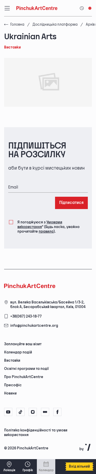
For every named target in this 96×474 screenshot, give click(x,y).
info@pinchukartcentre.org (34, 325)
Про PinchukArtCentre (23, 377)
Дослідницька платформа (55, 24)
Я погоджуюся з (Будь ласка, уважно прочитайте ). (48, 226)
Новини (10, 393)
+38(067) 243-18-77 (26, 316)
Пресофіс (13, 385)
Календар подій (18, 352)
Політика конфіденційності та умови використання (35, 432)
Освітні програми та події (26, 369)
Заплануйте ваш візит (22, 344)
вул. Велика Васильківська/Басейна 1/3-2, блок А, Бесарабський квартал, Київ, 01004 (48, 304)
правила (46, 231)
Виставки (12, 360)
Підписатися (71, 202)
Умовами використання (39, 224)
